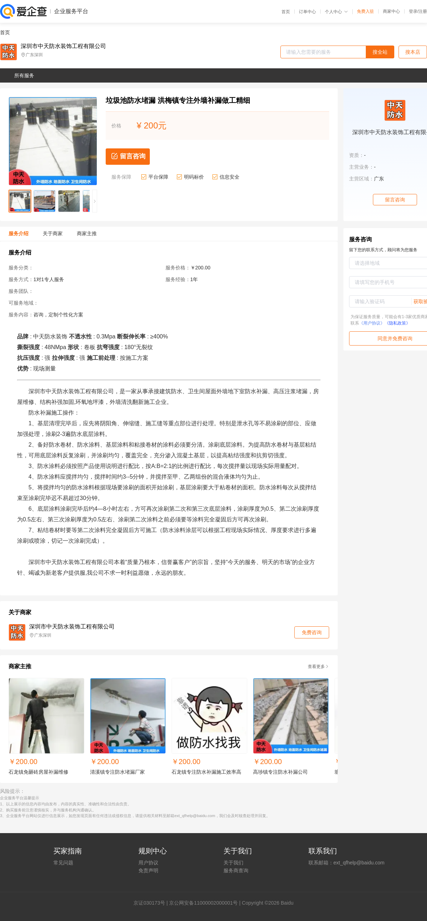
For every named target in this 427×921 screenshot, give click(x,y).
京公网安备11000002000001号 (203, 903)
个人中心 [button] (336, 11)
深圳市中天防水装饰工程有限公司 (63, 46)
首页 (285, 12)
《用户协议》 (372, 323)
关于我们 (233, 862)
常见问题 (63, 862)
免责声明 (148, 870)
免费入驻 (365, 11)
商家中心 (391, 11)
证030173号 (151, 903)
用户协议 (148, 862)
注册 (422, 11)
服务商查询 (235, 870)
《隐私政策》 (397, 323)
